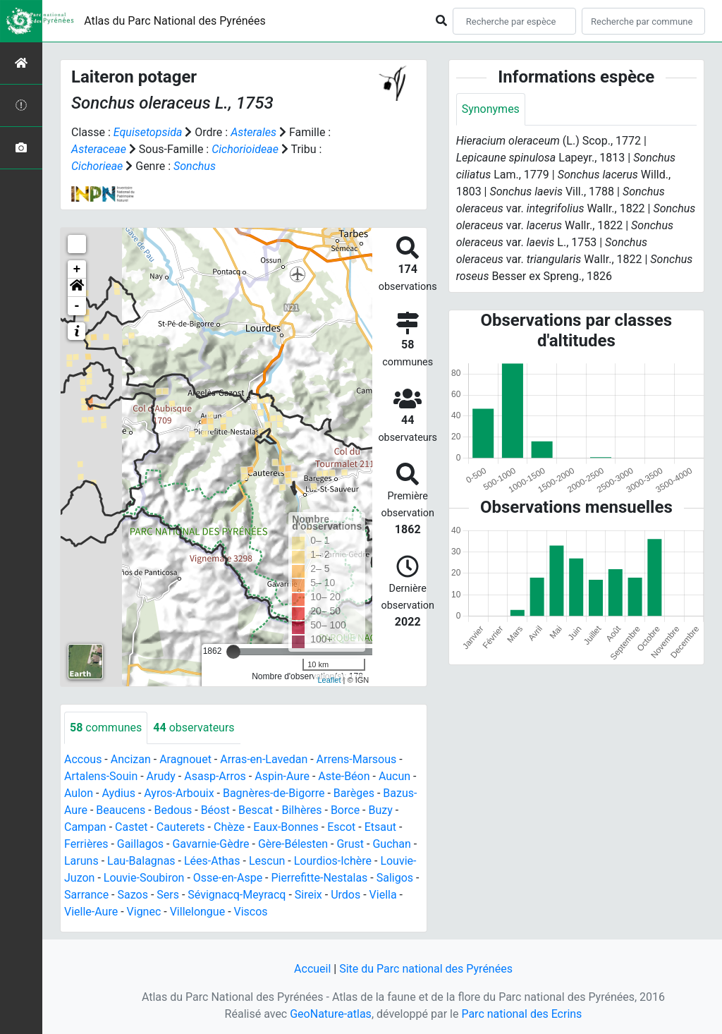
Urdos (345, 894)
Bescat (255, 810)
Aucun (394, 776)
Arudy (161, 776)
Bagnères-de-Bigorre (274, 793)
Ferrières (86, 844)
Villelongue (197, 911)
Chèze (229, 827)
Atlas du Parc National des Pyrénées (175, 21)
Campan (85, 827)
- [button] (77, 306)
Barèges (354, 793)
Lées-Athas (212, 861)
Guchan (391, 844)
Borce (345, 810)
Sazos (133, 894)
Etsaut (380, 827)
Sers (168, 894)
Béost (215, 810)
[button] (77, 288)
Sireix (308, 894)
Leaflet (329, 680)
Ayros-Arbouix (179, 793)
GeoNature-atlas (331, 1014)
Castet (131, 827)
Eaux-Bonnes (285, 827)
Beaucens (120, 810)
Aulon (78, 793)
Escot (341, 827)
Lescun (267, 861)
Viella (383, 894)
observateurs (193, 727)
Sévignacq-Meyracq (237, 894)
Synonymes (491, 109)
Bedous (173, 810)
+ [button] (77, 269)
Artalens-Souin (100, 776)
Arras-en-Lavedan (263, 759)
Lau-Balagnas (141, 861)
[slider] (233, 652)
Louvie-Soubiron (144, 877)
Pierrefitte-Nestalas (319, 877)
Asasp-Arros (215, 776)
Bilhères (301, 810)
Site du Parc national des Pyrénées (426, 968)
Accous (83, 759)
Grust (350, 844)
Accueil (312, 968)
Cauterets (181, 827)
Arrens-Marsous (357, 759)
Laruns (81, 861)
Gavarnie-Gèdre (210, 844)
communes (106, 727)
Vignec (144, 911)
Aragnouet (185, 759)
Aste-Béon (343, 776)
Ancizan (131, 759)
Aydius (118, 793)
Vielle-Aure (91, 911)
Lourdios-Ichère (333, 861)
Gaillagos (140, 844)
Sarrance (86, 894)
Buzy (380, 810)
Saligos (395, 877)
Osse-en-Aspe (227, 877)
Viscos (251, 911)
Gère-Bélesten (293, 844)
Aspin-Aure (282, 776)
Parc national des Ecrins (521, 1014)
